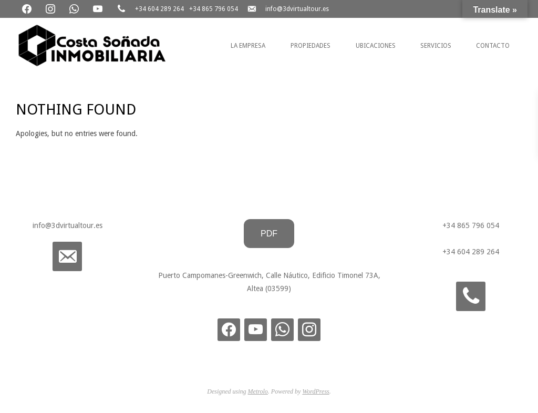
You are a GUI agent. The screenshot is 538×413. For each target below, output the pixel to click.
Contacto (493, 45)
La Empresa (248, 45)
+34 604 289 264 (159, 9)
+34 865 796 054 (213, 9)
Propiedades (310, 45)
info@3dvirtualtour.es (297, 9)
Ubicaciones (376, 45)
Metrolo (258, 391)
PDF (269, 233)
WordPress (315, 391)
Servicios (435, 45)
